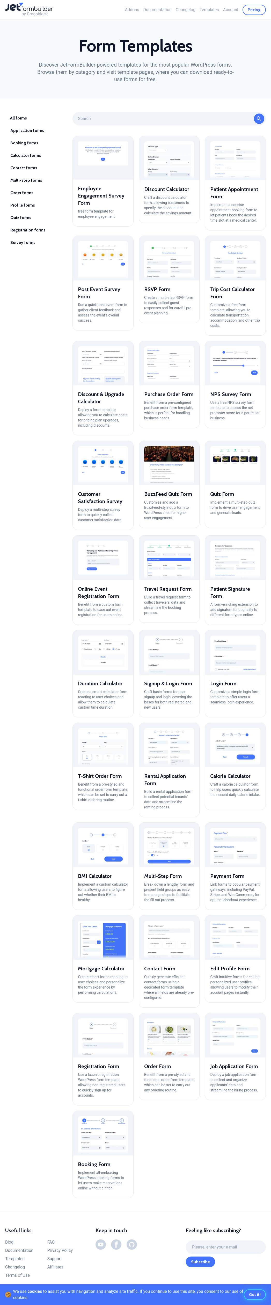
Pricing (254, 9)
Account (230, 9)
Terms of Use (17, 1275)
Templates (209, 9)
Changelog (185, 9)
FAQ (51, 1242)
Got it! (255, 1294)
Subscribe (200, 1261)
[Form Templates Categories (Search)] (169, 118)
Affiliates (55, 1267)
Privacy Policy (60, 1250)
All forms (18, 118)
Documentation (157, 9)
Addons (132, 9)
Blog (9, 1242)
